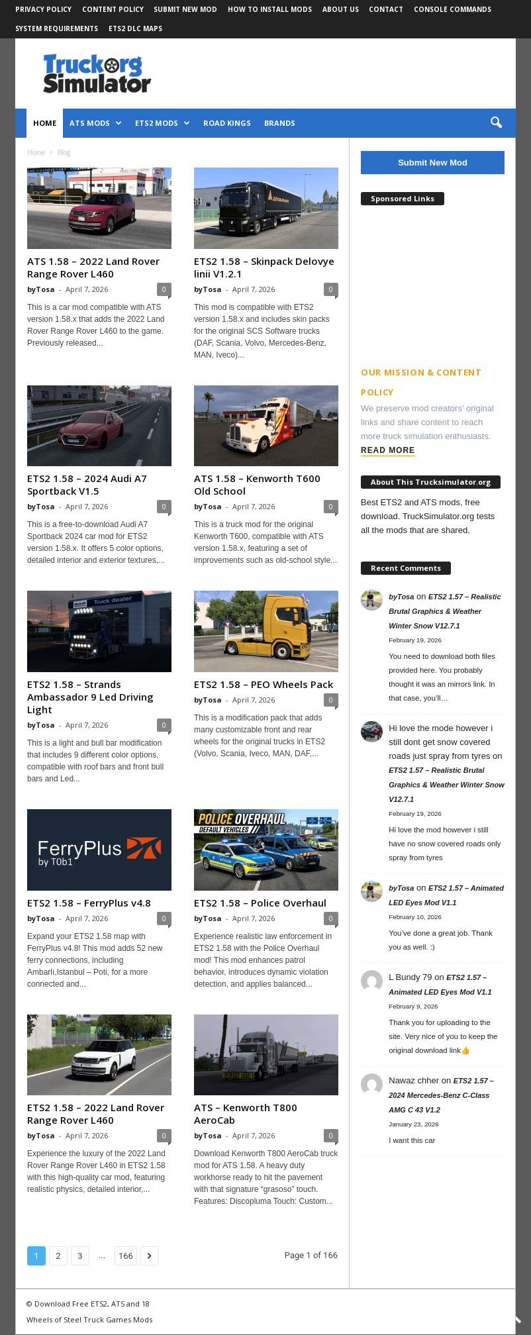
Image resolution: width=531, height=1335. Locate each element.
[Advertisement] (433, 278)
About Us (340, 9)
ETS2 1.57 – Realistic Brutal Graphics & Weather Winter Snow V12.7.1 (445, 611)
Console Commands (452, 9)
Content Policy (113, 9)
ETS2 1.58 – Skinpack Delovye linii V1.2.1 (264, 267)
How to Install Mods (270, 9)
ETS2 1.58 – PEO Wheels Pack (263, 684)
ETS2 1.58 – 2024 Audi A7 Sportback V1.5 (87, 484)
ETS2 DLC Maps (135, 28)
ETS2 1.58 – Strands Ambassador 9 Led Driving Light (90, 696)
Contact (386, 9)
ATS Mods (96, 123)
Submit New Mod (185, 9)
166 (126, 1256)
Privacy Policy (43, 9)
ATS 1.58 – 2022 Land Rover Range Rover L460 (93, 267)
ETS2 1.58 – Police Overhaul (260, 902)
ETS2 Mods (162, 123)
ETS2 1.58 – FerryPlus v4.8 (89, 902)
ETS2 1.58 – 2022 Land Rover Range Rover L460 (95, 1113)
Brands (279, 123)
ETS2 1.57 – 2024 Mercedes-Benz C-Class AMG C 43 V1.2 (441, 1095)
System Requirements (56, 28)
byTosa (41, 289)
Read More (388, 450)
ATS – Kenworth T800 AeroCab (245, 1113)
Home (44, 123)
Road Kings (227, 123)
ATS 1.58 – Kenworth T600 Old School (257, 484)
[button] (495, 123)
